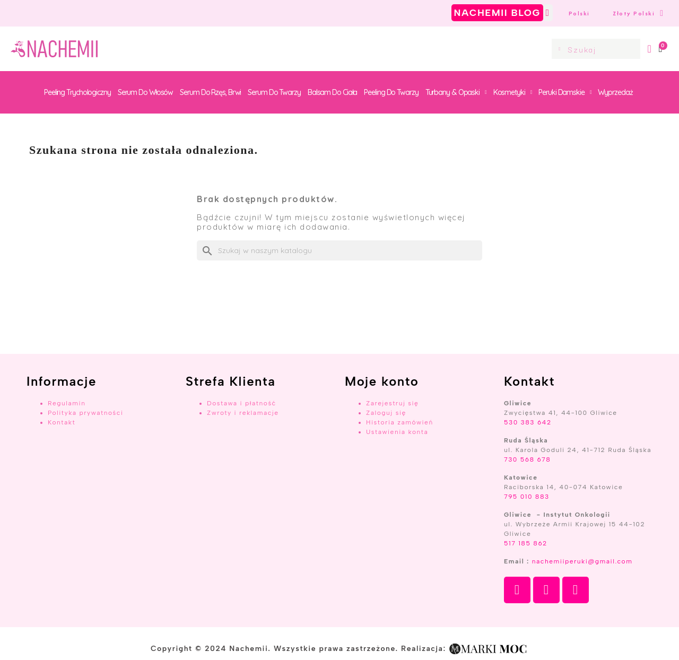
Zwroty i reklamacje (242, 412)
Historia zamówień (399, 422)
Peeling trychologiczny (77, 92)
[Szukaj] (339, 250)
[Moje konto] (650, 48)
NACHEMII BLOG (497, 13)
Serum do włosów (145, 92)
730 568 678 (527, 459)
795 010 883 (527, 496)
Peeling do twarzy (391, 92)
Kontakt (61, 422)
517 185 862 (525, 543)
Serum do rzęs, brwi (210, 92)
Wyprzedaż (615, 92)
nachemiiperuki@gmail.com (582, 561)
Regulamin (66, 403)
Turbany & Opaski (455, 92)
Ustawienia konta (397, 432)
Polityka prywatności (86, 412)
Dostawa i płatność (241, 403)
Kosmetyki (512, 92)
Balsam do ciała (333, 92)
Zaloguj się (386, 412)
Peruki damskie (564, 92)
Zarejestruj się (392, 403)
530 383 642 (528, 422)
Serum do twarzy (274, 92)
